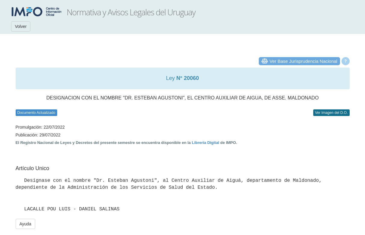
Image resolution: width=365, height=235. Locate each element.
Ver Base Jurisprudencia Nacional (303, 61)
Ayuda (25, 223)
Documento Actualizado (36, 113)
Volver (21, 26)
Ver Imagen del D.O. (331, 113)
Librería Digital (205, 142)
